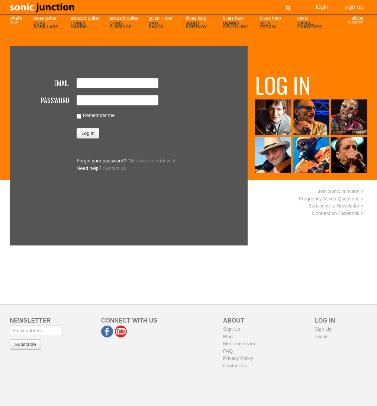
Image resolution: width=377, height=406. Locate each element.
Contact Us (235, 365)
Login (322, 6)
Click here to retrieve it (151, 161)
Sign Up (354, 6)
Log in (321, 336)
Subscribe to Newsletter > (336, 206)
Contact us (114, 168)
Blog (228, 336)
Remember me (96, 115)
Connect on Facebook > (338, 213)
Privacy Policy (238, 358)
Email (61, 82)
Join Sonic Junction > (341, 191)
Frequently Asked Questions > (331, 199)
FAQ (228, 351)
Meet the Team (239, 343)
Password (55, 99)
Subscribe (25, 344)
